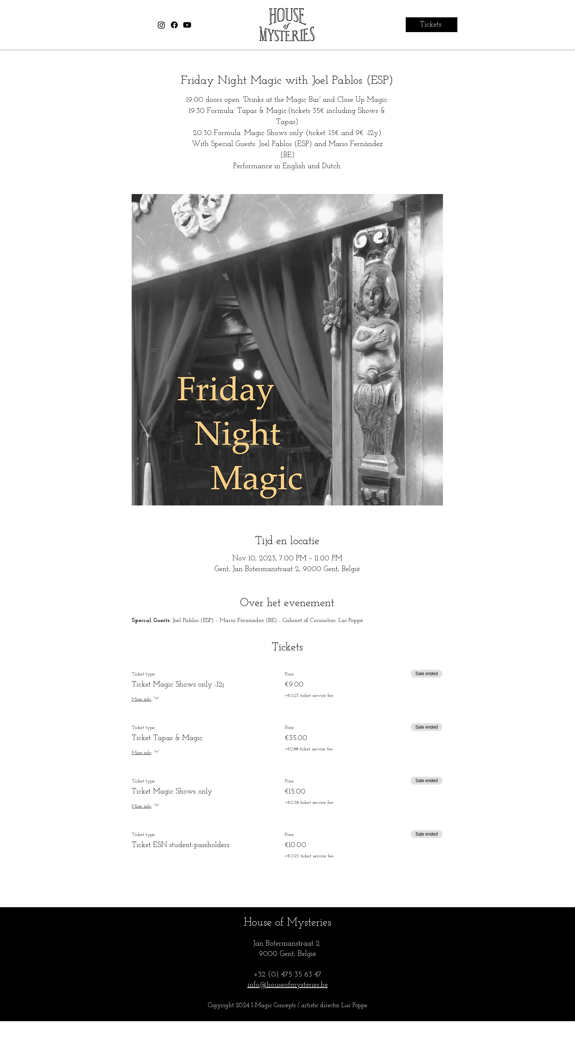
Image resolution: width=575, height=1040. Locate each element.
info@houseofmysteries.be (287, 985)
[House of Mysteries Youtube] (187, 25)
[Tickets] (431, 24)
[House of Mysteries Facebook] (174, 25)
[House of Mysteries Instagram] (161, 25)
